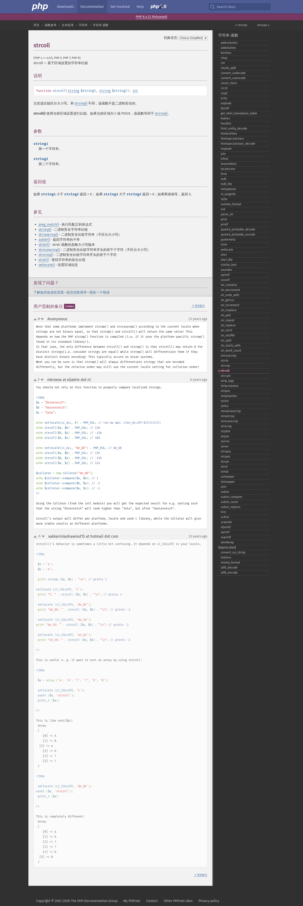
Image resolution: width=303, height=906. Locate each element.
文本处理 (67, 25)
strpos (225, 436)
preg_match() (49, 224)
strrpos (225, 456)
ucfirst (225, 517)
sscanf (225, 280)
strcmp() (81, 103)
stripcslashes (230, 386)
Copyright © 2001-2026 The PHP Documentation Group (76, 901)
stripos (225, 391)
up (36, 319)
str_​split (226, 340)
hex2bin (226, 123)
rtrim (224, 244)
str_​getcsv (227, 300)
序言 (36, 25)
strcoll (225, 371)
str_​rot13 (226, 330)
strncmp (226, 426)
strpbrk (225, 431)
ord (223, 209)
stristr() (44, 245)
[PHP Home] (40, 6)
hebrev (225, 118)
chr (223, 63)
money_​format (230, 562)
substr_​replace (231, 507)
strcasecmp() (48, 235)
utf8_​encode (229, 572)
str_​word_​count (231, 350)
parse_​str (227, 214)
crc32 (224, 88)
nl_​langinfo (228, 194)
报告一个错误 (99, 292)
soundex (226, 270)
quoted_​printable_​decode (238, 229)
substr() (44, 240)
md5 (223, 179)
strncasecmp (229, 421)
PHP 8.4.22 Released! (151, 17)
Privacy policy (208, 901)
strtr (223, 487)
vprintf (225, 532)
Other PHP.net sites (178, 901)
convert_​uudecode (233, 73)
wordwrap (227, 542)
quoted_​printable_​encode (238, 234)
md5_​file (226, 184)
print (224, 219)
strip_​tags (227, 381)
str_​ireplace (229, 310)
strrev (225, 446)
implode (226, 149)
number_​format (231, 204)
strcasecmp (228, 355)
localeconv (228, 169)
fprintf (225, 108)
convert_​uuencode (233, 78)
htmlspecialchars (232, 138)
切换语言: (171, 38)
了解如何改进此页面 (48, 292)
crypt (224, 93)
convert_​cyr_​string (233, 552)
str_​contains (229, 285)
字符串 (83, 25)
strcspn (226, 376)
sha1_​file (227, 260)
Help (140, 7)
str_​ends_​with (230, 295)
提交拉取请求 (76, 292)
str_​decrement (230, 290)
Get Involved (120, 7)
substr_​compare (231, 497)
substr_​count (229, 502)
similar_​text (229, 265)
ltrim (224, 174)
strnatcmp (227, 416)
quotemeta (228, 239)
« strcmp (241, 25)
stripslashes (229, 396)
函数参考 (50, 25)
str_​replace (228, 325)
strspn (225, 461)
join (223, 154)
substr (225, 492)
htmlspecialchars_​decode (238, 143)
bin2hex (226, 53)
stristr (225, 401)
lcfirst (224, 159)
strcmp (225, 366)
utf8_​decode (229, 567)
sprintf (225, 275)
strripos (226, 451)
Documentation (92, 7)
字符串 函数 (100, 25)
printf (224, 224)
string (73, 91)
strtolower (227, 477)
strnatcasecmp (231, 411)
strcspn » (263, 25)
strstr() (44, 260)
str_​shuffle (228, 335)
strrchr (225, 441)
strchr (225, 360)
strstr (224, 466)
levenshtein (229, 164)
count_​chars (229, 83)
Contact (152, 901)
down (42, 319)
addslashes (228, 48)
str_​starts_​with (231, 345)
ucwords (226, 522)
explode (226, 103)
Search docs (222, 6)
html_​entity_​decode (234, 128)
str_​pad (226, 315)
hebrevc (226, 557)
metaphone (228, 189)
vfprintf (226, 527)
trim (223, 512)
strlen (225, 406)
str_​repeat (227, 320)
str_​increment (230, 305)
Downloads (65, 7)
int (135, 91)
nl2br (224, 199)
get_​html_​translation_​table (239, 113)
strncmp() (46, 255)
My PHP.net (131, 901)
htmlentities (229, 133)
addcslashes (229, 43)
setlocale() (47, 265)
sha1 (224, 255)
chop (224, 58)
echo (224, 98)
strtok (225, 472)
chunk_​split (228, 68)
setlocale (227, 249)
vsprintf (226, 537)
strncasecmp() (49, 250)
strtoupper (228, 482)
